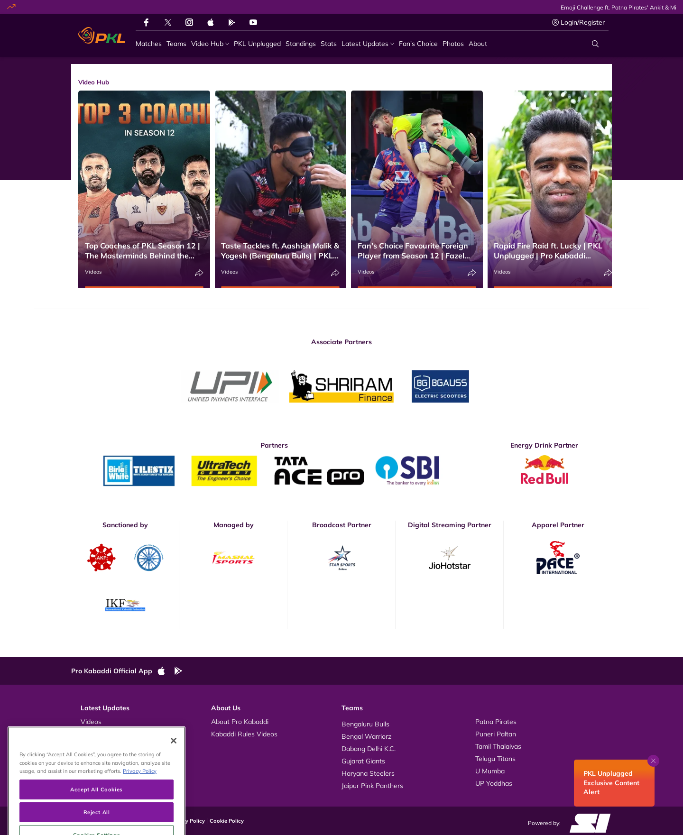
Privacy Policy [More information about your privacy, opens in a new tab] (140, 797)
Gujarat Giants (363, 761)
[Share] (199, 272)
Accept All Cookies (96, 815)
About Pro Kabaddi (239, 721)
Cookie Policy (227, 820)
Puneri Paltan (495, 734)
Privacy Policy (187, 820)
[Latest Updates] (368, 44)
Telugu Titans (495, 758)
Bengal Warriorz (366, 736)
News (89, 746)
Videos (93, 271)
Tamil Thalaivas (498, 746)
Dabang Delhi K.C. (369, 748)
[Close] (173, 767)
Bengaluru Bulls (365, 724)
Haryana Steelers (368, 773)
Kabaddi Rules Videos (244, 734)
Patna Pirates (496, 721)
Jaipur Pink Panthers (372, 785)
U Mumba (490, 771)
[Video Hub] (210, 44)
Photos (91, 734)
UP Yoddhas (493, 783)
